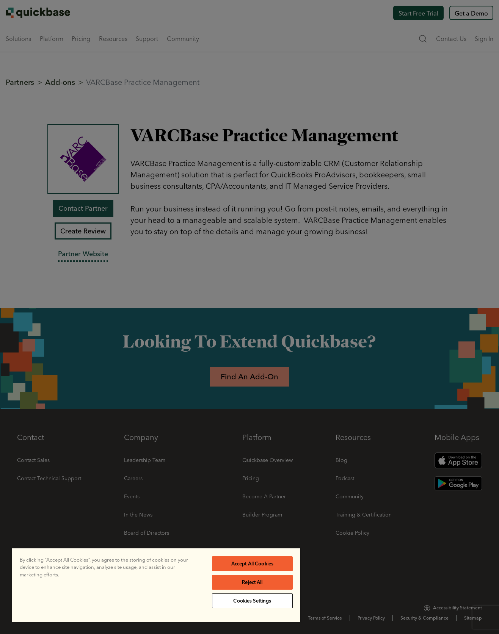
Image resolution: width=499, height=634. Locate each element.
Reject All (252, 582)
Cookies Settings (252, 601)
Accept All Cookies (252, 563)
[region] (156, 585)
